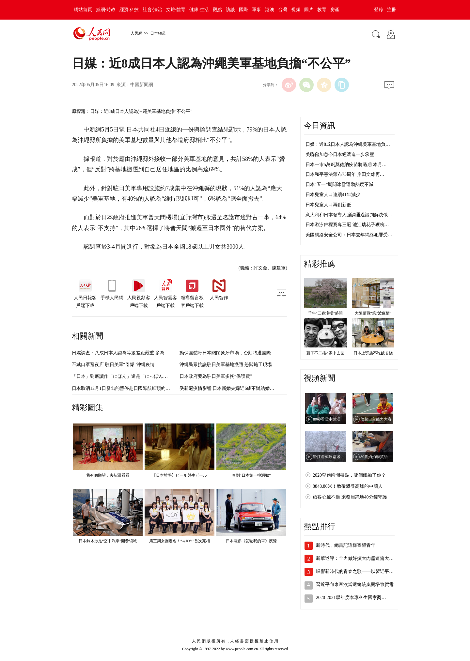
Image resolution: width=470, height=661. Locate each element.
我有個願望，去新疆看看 (107, 475)
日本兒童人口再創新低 (328, 204)
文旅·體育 (176, 9)
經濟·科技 (129, 9)
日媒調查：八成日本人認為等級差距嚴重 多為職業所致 (127, 352)
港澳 (269, 9)
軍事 (256, 9)
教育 (321, 9)
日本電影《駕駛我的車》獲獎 (251, 541)
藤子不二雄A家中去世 (325, 353)
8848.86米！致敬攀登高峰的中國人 (348, 486)
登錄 (378, 9)
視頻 (295, 9)
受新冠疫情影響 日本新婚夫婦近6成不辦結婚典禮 (229, 388)
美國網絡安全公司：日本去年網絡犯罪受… (349, 234)
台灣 (282, 9)
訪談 (230, 9)
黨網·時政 (106, 9)
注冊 (391, 9)
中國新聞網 (141, 84)
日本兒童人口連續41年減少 (333, 194)
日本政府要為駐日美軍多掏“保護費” (216, 376)
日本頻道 (158, 33)
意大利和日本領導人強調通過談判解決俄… (349, 214)
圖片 (308, 9)
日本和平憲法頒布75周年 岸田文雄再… (345, 174)
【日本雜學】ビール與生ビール (179, 475)
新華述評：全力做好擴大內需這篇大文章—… (361, 558)
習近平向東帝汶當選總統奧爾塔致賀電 (355, 584)
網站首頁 (83, 9)
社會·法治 (152, 9)
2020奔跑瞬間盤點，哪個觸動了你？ (349, 475)
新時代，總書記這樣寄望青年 (345, 545)
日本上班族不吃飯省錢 (373, 353)
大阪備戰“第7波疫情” (373, 313)
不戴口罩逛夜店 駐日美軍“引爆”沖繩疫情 (113, 364)
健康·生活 (199, 9)
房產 (334, 9)
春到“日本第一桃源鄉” (251, 475)
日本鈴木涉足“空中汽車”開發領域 (108, 541)
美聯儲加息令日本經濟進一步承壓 (340, 154)
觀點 (217, 9)
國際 (243, 9)
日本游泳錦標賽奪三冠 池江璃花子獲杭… (347, 224)
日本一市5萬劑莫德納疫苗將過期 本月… (346, 164)
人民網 (136, 33)
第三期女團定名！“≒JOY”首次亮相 (179, 541)
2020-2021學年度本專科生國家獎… (351, 597)
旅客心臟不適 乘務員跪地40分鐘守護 (350, 497)
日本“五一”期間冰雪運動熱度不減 (339, 184)
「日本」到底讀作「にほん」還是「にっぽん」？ (122, 376)
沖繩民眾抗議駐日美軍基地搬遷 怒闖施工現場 (226, 364)
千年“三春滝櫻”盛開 (325, 313)
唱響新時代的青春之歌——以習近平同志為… (361, 571)
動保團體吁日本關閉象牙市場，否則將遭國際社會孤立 (234, 352)
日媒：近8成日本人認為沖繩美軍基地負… (348, 144)
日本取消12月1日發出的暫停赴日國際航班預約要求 (123, 388)
